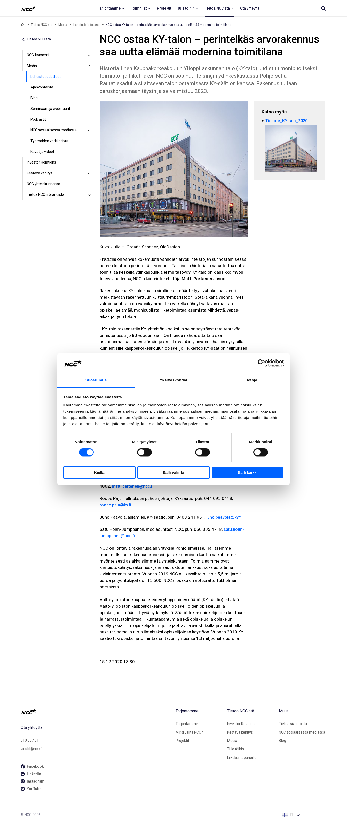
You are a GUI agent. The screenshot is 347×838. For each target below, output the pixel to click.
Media (62, 25)
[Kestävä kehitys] (89, 173)
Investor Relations (41, 162)
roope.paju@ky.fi (115, 504)
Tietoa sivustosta (293, 724)
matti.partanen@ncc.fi (132, 486)
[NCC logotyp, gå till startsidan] (96, 712)
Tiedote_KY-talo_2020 (286, 120)
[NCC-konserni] (89, 55)
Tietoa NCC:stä (41, 25)
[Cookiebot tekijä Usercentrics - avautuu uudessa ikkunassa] (261, 363)
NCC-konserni (38, 55)
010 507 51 (30, 740)
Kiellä (99, 472)
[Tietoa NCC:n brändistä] (89, 194)
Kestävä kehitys (39, 173)
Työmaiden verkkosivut (49, 141)
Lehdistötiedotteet (86, 25)
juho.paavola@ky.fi (224, 517)
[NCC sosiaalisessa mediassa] (89, 130)
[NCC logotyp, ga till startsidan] (29, 8)
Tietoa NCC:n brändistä (45, 194)
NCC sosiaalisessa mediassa (53, 130)
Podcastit (38, 119)
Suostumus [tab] (96, 380)
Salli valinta (173, 472)
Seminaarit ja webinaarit (50, 109)
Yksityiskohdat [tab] (173, 380)
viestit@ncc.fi (31, 749)
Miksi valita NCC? (189, 732)
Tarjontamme (187, 724)
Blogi (34, 98)
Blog (282, 740)
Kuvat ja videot (42, 152)
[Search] (323, 8)
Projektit (182, 740)
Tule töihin (235, 749)
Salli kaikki (248, 472)
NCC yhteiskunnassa (43, 184)
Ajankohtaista (41, 87)
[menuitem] (111, 8)
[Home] (23, 25)
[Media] (89, 66)
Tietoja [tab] (251, 380)
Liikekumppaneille (241, 757)
